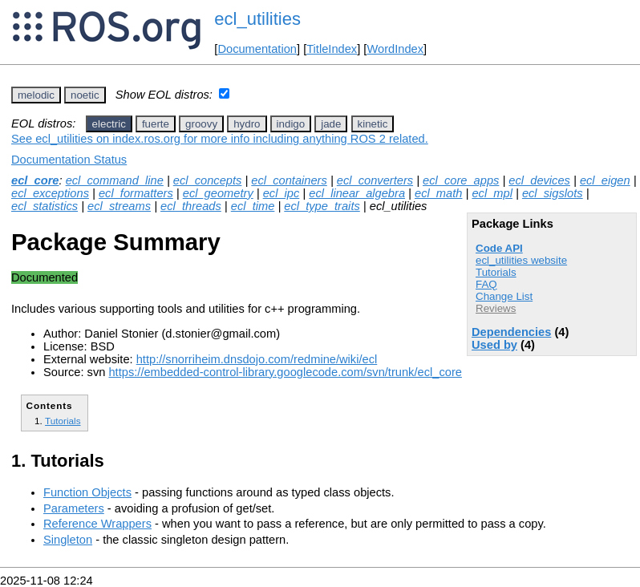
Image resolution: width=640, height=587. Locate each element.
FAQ (486, 284)
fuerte (155, 124)
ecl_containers (289, 180)
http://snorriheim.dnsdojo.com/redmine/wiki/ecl (257, 359)
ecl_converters (375, 180)
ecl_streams (119, 206)
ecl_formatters (136, 193)
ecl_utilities (257, 19)
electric (109, 124)
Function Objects (87, 492)
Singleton (67, 539)
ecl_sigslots (552, 193)
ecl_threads (190, 206)
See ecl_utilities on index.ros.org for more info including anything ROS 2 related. (219, 138)
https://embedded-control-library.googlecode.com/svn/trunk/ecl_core (284, 372)
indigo (291, 124)
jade (331, 124)
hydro (246, 124)
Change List (504, 296)
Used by (494, 344)
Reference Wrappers (97, 523)
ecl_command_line (115, 180)
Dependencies (511, 332)
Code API (499, 248)
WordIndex (395, 49)
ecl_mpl (492, 193)
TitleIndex (331, 49)
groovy (201, 124)
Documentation (257, 49)
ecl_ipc (281, 193)
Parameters (73, 508)
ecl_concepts (207, 180)
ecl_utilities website (521, 260)
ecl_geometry (218, 193)
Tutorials (496, 272)
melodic (36, 95)
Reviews (496, 308)
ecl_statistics (44, 206)
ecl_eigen (605, 180)
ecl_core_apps (461, 180)
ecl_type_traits (322, 206)
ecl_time (253, 206)
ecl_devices (539, 180)
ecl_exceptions (50, 193)
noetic (85, 95)
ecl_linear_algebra (357, 193)
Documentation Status (69, 159)
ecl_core (35, 180)
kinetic (373, 124)
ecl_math (438, 193)
